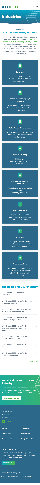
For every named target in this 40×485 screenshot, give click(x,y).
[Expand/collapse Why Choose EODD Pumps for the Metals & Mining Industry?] (36, 318)
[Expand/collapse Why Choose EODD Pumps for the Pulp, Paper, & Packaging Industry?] (36, 310)
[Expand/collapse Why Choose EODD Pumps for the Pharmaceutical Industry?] (36, 353)
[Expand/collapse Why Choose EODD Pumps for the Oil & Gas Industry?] (36, 345)
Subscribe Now (8, 463)
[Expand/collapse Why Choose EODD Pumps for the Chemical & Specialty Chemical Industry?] (36, 326)
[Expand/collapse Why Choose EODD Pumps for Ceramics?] (36, 293)
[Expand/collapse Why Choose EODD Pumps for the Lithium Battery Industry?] (36, 337)
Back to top (34, 361)
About (4, 428)
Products (25, 428)
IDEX (2, 476)
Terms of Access (25, 476)
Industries (6, 433)
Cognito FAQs (27, 439)
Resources (25, 433)
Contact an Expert (11, 398)
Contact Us (7, 439)
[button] (33, 7)
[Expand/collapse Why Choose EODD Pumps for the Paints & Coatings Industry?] (36, 301)
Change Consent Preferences (11, 484)
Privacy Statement (12, 476)
